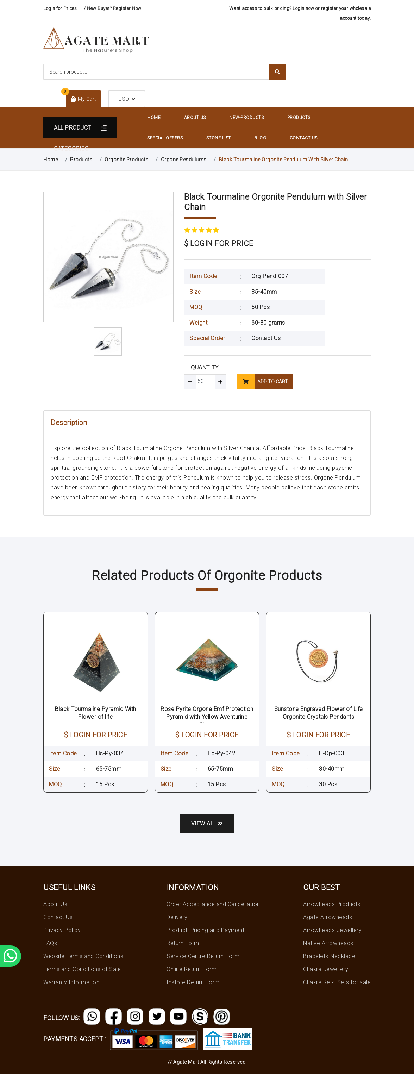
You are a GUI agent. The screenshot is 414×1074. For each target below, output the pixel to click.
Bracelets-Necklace (329, 956)
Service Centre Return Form (203, 956)
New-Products (246, 117)
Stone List (218, 138)
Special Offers (165, 138)
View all (207, 823)
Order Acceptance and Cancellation (213, 904)
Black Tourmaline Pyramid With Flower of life (95, 713)
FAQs (50, 943)
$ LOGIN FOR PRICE (218, 243)
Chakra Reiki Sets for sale (337, 982)
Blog (260, 138)
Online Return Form (192, 969)
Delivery (177, 917)
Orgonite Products (127, 159)
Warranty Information (71, 982)
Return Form (183, 943)
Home (154, 117)
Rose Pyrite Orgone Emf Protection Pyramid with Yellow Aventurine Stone (207, 717)
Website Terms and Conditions (83, 956)
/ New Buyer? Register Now (113, 8)
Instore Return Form (193, 982)
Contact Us (304, 138)
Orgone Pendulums (184, 159)
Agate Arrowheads (327, 917)
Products (298, 117)
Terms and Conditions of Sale (82, 969)
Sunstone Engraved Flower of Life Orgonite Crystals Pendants (318, 713)
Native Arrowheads (328, 943)
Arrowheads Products (331, 904)
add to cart (262, 381)
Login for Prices (60, 8)
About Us (195, 117)
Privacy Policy (62, 930)
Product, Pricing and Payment (205, 930)
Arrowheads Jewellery (332, 930)
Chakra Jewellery (325, 969)
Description (69, 422)
